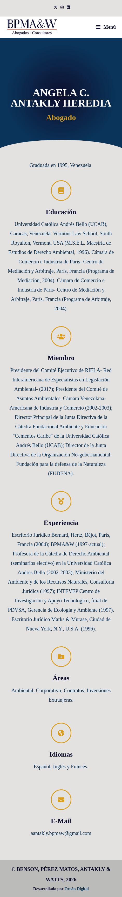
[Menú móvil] (106, 27)
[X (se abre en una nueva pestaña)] (55, 7)
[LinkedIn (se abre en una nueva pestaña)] (67, 7)
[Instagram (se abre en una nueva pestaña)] (62, 7)
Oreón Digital (76, 889)
